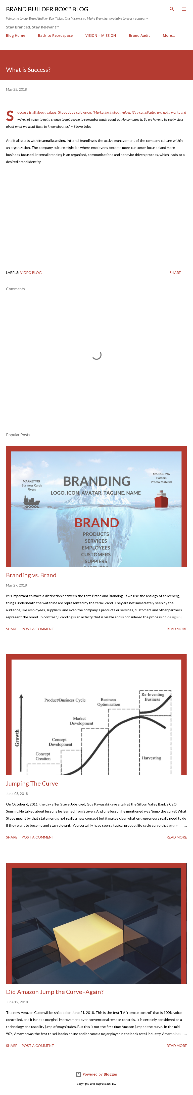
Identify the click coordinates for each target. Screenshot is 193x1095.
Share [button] (175, 272)
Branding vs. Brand (31, 574)
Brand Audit (139, 35)
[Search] (172, 9)
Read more (177, 629)
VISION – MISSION (100, 35)
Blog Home (15, 35)
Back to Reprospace (55, 35)
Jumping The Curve (32, 783)
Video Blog (31, 272)
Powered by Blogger (96, 1074)
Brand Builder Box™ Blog (47, 9)
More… (169, 35)
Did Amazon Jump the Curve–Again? (55, 991)
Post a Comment (38, 629)
